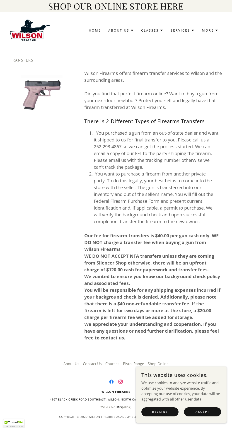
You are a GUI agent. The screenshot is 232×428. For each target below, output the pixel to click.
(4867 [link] (126, 407)
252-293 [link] (106, 407)
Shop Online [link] (158, 363)
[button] (121, 30)
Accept (202, 421)
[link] (30, 29)
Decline (160, 421)
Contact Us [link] (92, 363)
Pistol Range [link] (133, 363)
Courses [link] (112, 363)
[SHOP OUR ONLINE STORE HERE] (116, 6)
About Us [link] (71, 363)
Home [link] (95, 30)
